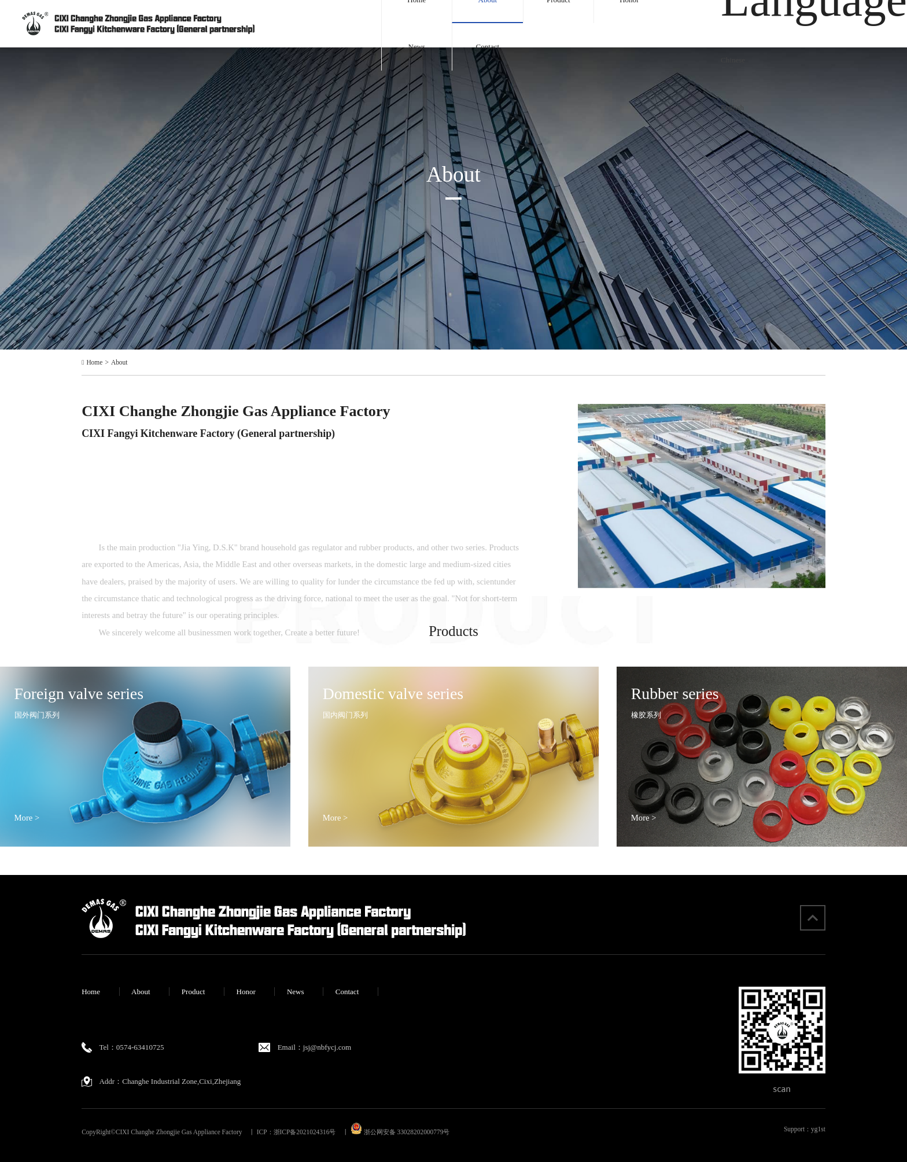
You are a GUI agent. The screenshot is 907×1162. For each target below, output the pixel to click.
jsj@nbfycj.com (327, 1047)
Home (94, 362)
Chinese (733, 60)
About (119, 362)
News (416, 46)
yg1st (818, 1129)
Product (193, 991)
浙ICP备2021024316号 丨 (311, 1131)
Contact (488, 46)
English (732, 107)
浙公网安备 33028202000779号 (400, 1131)
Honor (245, 991)
